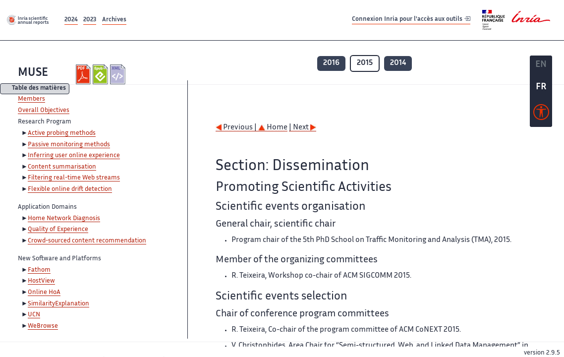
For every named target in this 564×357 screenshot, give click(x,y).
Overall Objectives (43, 111)
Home (272, 127)
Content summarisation (62, 167)
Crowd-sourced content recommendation (87, 241)
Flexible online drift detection (70, 189)
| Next (302, 127)
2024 (71, 20)
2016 (331, 63)
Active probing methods (62, 133)
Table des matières (39, 89)
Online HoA (44, 293)
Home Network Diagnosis (64, 219)
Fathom (39, 270)
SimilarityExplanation (58, 304)
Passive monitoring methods (69, 145)
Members (31, 99)
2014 (398, 63)
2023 (89, 20)
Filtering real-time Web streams (74, 178)
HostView (41, 281)
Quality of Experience (58, 230)
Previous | (237, 127)
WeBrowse (43, 326)
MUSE (33, 73)
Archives (114, 20)
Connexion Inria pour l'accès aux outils (411, 19)
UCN (34, 315)
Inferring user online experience (74, 156)
